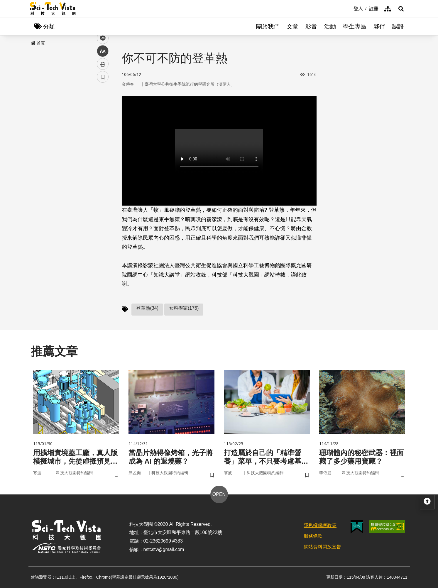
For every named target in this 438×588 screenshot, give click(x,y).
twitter (103, 125)
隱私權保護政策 (320, 525)
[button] (401, 9)
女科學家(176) (184, 308)
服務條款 (313, 535)
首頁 (38, 43)
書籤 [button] (103, 176)
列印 (103, 164)
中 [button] (102, 150)
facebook (103, 112)
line (100, 137)
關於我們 (268, 26)
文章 (292, 26)
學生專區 (354, 26)
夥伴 (379, 26)
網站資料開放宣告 (322, 546)
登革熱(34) (147, 308)
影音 (311, 26)
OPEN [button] (219, 494)
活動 (330, 26)
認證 (398, 26)
